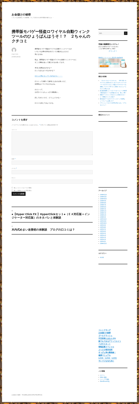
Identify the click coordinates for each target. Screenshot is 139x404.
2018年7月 (103, 205)
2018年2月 (103, 215)
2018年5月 (103, 209)
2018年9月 (103, 201)
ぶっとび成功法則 (105, 350)
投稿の (103, 377)
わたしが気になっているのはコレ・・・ (49, 76)
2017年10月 (103, 223)
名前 (14, 159)
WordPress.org (104, 381)
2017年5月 (103, 233)
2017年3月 (103, 237)
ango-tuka (15, 54)
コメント (14, 129)
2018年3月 (103, 213)
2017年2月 (103, 239)
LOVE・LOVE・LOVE (107, 358)
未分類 (102, 257)
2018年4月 (103, 211)
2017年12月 (103, 219)
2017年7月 (103, 229)
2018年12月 (103, 195)
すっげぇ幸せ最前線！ (107, 352)
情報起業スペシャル (106, 347)
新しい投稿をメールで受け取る (22, 190)
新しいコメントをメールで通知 (22, 188)
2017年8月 (103, 227)
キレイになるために (106, 361)
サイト (14, 178)
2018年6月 (103, 207)
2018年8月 (103, 203)
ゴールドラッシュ (105, 336)
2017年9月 (103, 225)
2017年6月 (103, 231)
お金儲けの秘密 (21, 14)
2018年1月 (103, 217)
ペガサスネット (104, 344)
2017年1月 (103, 241)
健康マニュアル (104, 355)
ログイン (102, 375)
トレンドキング (104, 330)
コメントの (104, 379)
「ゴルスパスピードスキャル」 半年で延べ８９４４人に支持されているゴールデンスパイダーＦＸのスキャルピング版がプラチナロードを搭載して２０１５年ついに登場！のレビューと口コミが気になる (113, 85)
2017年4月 (103, 235)
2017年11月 (103, 221)
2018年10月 (103, 199)
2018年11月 (103, 197)
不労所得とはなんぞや (107, 338)
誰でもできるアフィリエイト (109, 341)
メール (14, 168)
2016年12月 (103, 243)
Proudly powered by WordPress (32, 395)
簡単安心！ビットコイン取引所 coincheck (110, 57)
